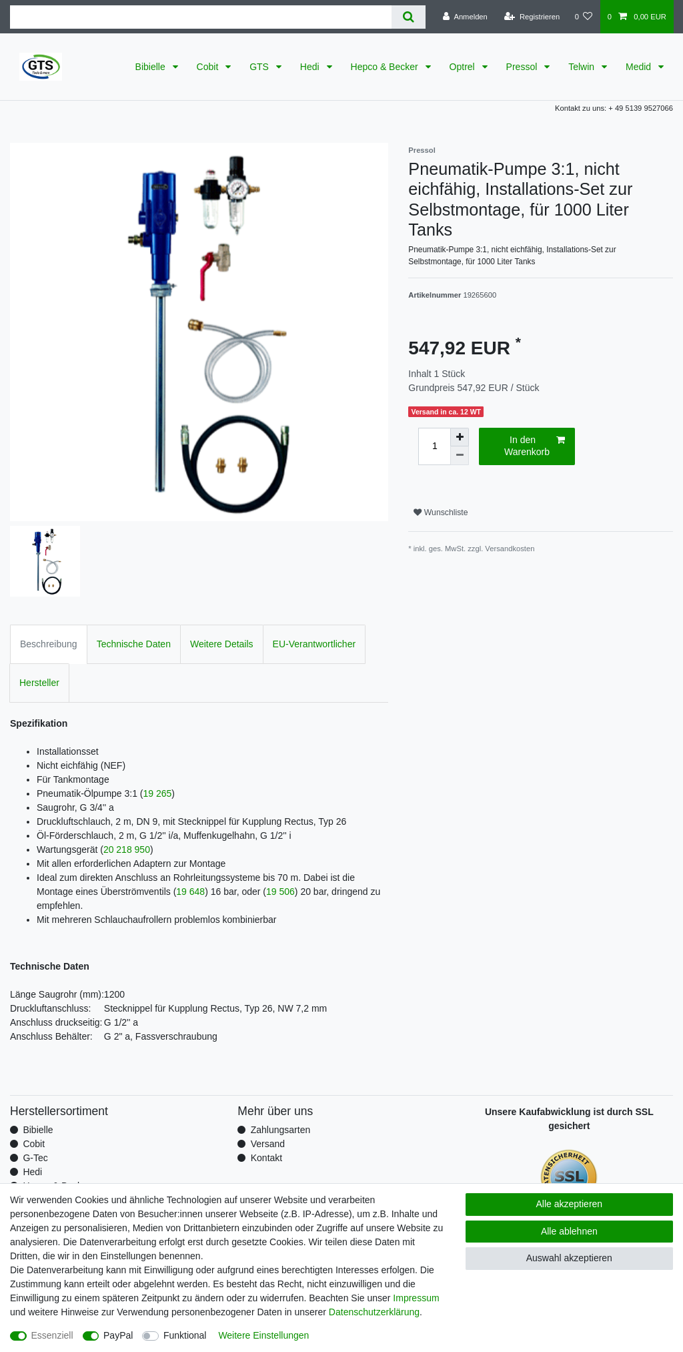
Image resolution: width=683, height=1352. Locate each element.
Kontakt (266, 1157)
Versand (268, 1143)
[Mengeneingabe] (434, 446)
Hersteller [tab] (39, 682)
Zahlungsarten (281, 1129)
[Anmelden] (465, 16)
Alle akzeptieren (569, 1204)
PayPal (118, 1335)
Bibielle (151, 66)
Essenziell (52, 1335)
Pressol (523, 66)
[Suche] (409, 17)
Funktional (185, 1335)
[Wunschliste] (583, 16)
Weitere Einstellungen (263, 1335)
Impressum (416, 1298)
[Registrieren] (532, 16)
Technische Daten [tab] (134, 644)
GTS (260, 66)
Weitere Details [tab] (221, 644)
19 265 (157, 793)
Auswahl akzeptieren (569, 1258)
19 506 (280, 891)
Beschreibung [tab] (48, 644)
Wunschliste (441, 512)
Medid (640, 66)
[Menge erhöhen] (459, 437)
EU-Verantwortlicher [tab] (314, 644)
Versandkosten (509, 549)
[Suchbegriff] (201, 17)
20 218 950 (126, 849)
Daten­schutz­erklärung (374, 1312)
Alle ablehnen (569, 1231)
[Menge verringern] (459, 455)
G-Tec (35, 1157)
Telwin (582, 66)
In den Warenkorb (534, 445)
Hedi (311, 66)
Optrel (464, 66)
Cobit (209, 66)
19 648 (190, 891)
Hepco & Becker (386, 66)
